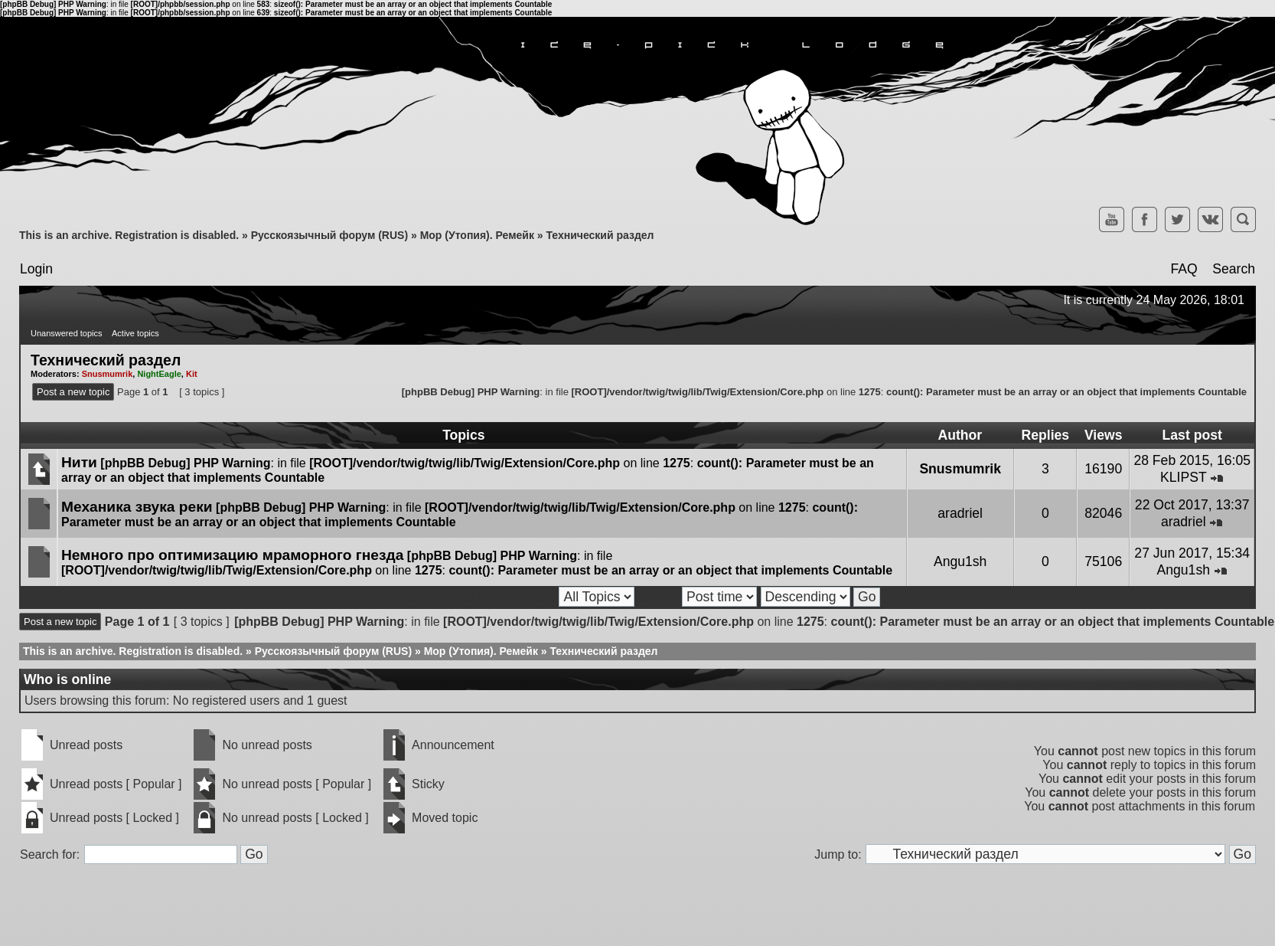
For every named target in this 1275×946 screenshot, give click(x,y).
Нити (79, 462)
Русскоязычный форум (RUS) (329, 235)
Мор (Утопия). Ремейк (477, 235)
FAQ (1183, 269)
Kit (191, 373)
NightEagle (159, 373)
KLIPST (1183, 477)
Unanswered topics (67, 333)
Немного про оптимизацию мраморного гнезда (232, 555)
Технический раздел (600, 235)
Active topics (135, 333)
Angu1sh (960, 561)
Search (1233, 269)
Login (36, 269)
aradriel (960, 513)
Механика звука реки (137, 507)
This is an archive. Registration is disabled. (129, 235)
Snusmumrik (107, 373)
